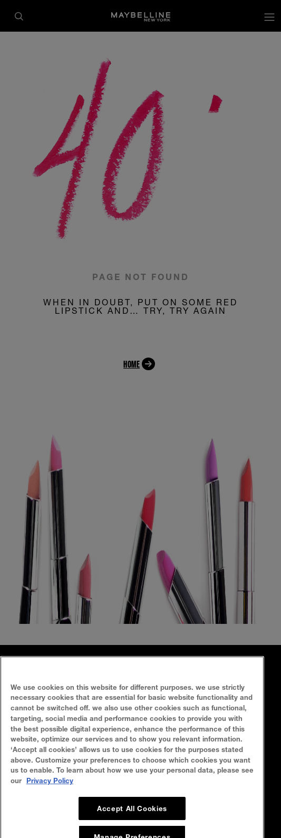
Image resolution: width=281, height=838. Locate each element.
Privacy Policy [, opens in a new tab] (49, 791)
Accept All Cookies (132, 819)
